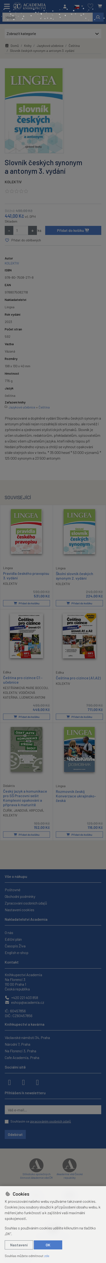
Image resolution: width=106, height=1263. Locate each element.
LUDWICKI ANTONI (32, 697)
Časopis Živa (15, 946)
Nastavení (19, 1245)
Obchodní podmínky (20, 896)
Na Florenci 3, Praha (20, 1051)
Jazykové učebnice (50, 46)
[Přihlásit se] (66, 6)
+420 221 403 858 (21, 997)
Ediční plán (13, 939)
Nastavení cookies (19, 909)
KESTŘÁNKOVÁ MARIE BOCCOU (25, 688)
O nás (9, 932)
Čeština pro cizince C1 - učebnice (23, 679)
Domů (12, 46)
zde (46, 1256)
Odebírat (15, 1134)
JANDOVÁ (21, 810)
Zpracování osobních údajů (26, 903)
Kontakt (12, 962)
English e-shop (16, 952)
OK (48, 1245)
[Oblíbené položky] (90, 6)
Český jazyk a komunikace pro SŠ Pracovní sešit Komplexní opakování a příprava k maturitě (25, 798)
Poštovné (12, 889)
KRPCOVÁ (36, 810)
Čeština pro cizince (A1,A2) (78, 677)
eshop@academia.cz (24, 1002)
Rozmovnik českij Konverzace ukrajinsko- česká (76, 795)
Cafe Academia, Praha (22, 1057)
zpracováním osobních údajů (50, 1121)
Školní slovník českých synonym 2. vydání (74, 575)
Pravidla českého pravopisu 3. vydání (26, 575)
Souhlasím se (40, 1121)
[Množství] (20, 230)
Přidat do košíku (73, 230)
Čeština (74, 46)
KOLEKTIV (13, 181)
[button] (78, 6)
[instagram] (23, 1082)
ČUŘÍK (7, 810)
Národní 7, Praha (17, 1044)
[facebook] (9, 1082)
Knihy (27, 46)
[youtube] (37, 1082)
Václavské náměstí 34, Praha (27, 1037)
